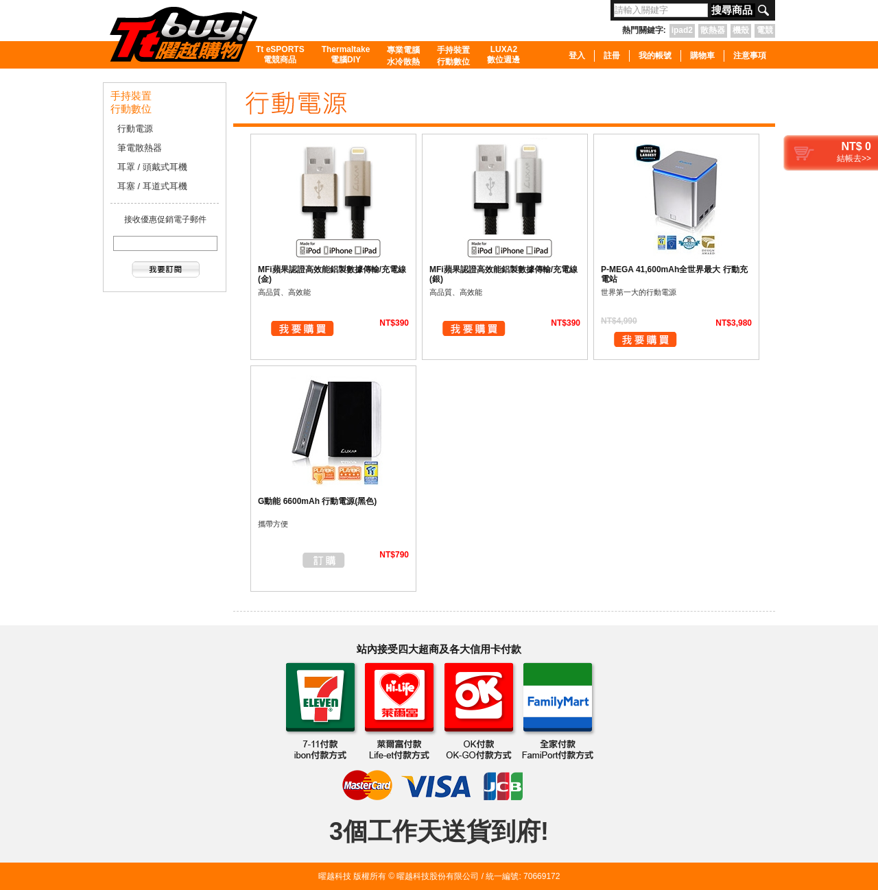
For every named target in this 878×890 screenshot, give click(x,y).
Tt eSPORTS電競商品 (280, 54)
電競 (765, 30)
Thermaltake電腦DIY (346, 54)
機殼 (741, 30)
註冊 (612, 55)
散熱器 (712, 30)
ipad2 (682, 30)
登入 (577, 55)
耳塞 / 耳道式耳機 (152, 186)
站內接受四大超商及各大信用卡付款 (439, 649)
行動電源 (135, 128)
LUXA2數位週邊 (503, 54)
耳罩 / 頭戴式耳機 (152, 167)
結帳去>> (854, 158)
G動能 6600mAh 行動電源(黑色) (317, 501)
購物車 (702, 55)
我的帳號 (655, 55)
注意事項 (749, 55)
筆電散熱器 (139, 148)
